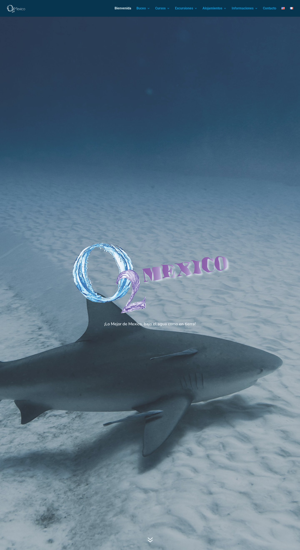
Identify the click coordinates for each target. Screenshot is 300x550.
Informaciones (243, 8)
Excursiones (184, 8)
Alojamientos (212, 8)
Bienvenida (123, 8)
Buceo (141, 8)
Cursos (160, 8)
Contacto (269, 8)
